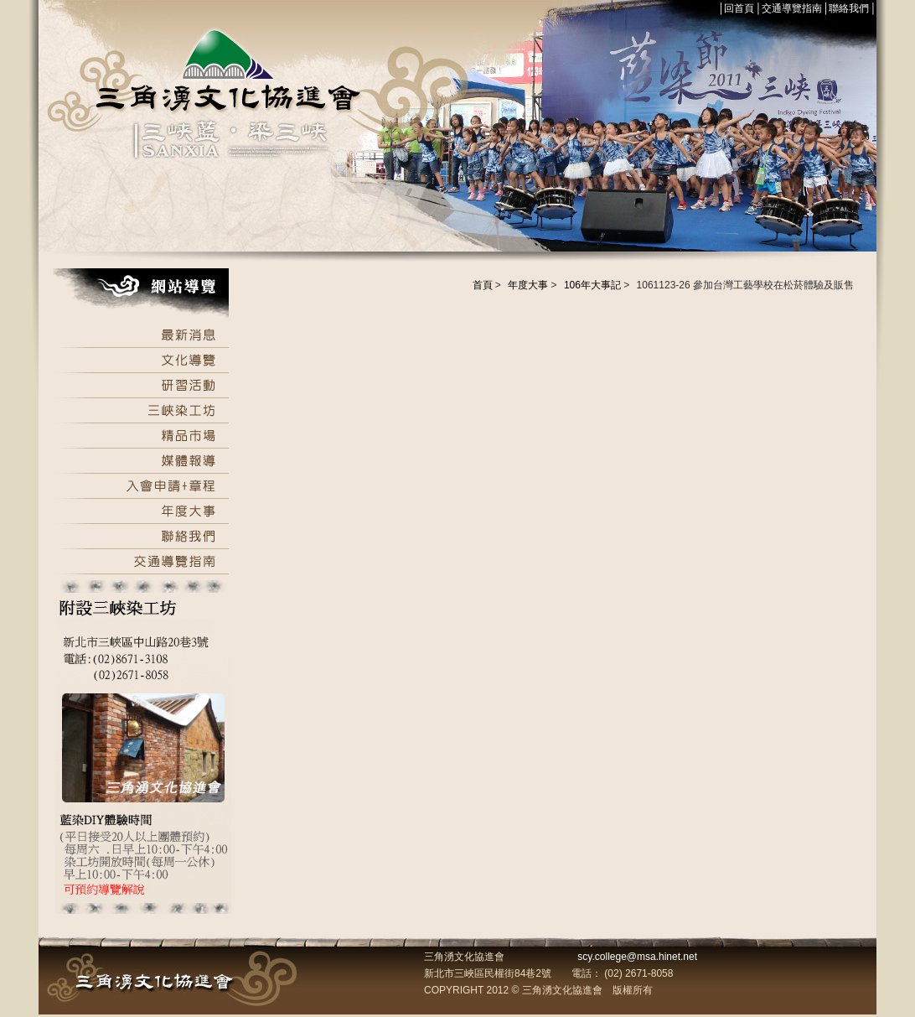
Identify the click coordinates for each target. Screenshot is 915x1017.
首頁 (483, 285)
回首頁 (739, 8)
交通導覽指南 (792, 8)
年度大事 (528, 285)
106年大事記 (592, 285)
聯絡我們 (849, 8)
